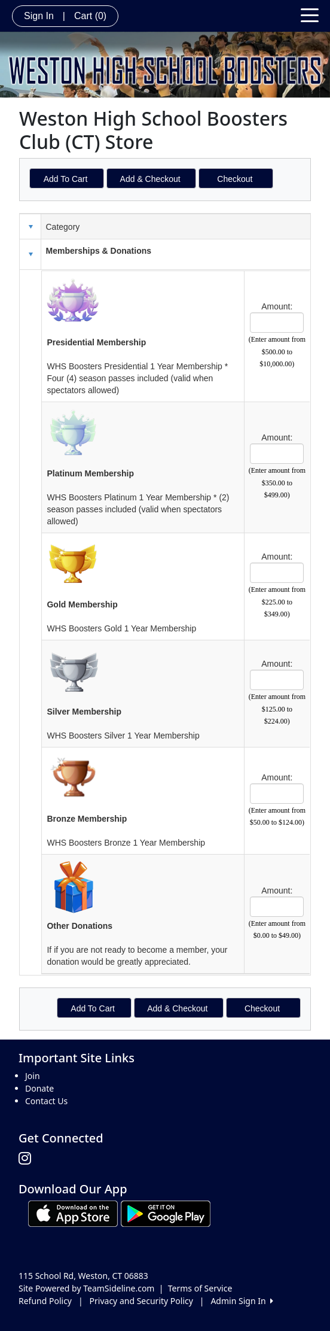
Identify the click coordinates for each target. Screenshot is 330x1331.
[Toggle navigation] (310, 14)
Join (32, 1075)
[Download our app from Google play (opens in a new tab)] (165, 1212)
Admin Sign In (241, 1300)
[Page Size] (277, 322)
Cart (90, 16)
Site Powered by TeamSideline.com (86, 1288)
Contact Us (46, 1101)
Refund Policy (45, 1300)
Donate (39, 1088)
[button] (30, 254)
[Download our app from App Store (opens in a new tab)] (73, 1212)
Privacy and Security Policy (141, 1300)
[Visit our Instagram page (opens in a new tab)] (28, 1158)
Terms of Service (200, 1288)
